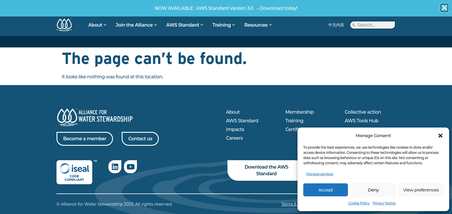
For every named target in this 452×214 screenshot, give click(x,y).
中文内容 (336, 24)
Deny (373, 190)
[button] (440, 136)
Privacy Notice (384, 203)
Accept (325, 190)
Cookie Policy (359, 203)
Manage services (319, 174)
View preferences (421, 190)
